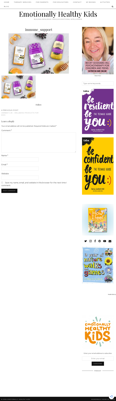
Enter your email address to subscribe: (98, 353)
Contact (77, 2)
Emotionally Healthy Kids (58, 13)
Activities (105, 2)
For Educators (60, 2)
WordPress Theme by (103, 399)
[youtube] (104, 241)
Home (6, 2)
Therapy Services (22, 2)
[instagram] (90, 241)
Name (4, 155)
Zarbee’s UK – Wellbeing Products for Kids (20, 112)
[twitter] (85, 241)
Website (5, 174)
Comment (6, 130)
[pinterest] (99, 241)
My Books (91, 2)
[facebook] (95, 241)
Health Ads (111, 294)
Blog (6, 6)
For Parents (42, 2)
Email (4, 165)
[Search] (112, 6)
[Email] (110, 241)
